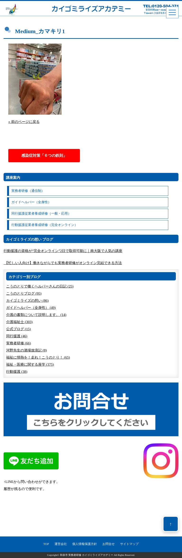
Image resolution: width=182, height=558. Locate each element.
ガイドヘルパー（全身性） (31, 202)
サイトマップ (129, 544)
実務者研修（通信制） (28, 191)
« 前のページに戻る (23, 122)
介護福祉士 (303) (19, 322)
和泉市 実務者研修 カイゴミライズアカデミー (86, 555)
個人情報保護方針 (84, 544)
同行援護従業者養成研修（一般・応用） (41, 213)
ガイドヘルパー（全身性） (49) (31, 308)
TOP (46, 544)
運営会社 (61, 544)
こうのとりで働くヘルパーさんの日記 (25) (39, 286)
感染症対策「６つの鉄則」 (44, 155)
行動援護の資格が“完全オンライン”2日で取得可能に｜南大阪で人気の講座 (63, 251)
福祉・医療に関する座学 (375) (30, 364)
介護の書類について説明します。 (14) (36, 315)
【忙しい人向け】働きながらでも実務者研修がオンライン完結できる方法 (63, 263)
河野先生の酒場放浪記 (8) (26, 350)
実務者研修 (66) (18, 343)
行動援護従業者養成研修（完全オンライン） (44, 225)
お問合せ (108, 544)
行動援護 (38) (16, 372)
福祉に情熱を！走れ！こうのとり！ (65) (38, 357)
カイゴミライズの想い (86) (27, 300)
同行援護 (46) (16, 336)
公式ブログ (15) (18, 329)
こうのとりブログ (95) (23, 293)
